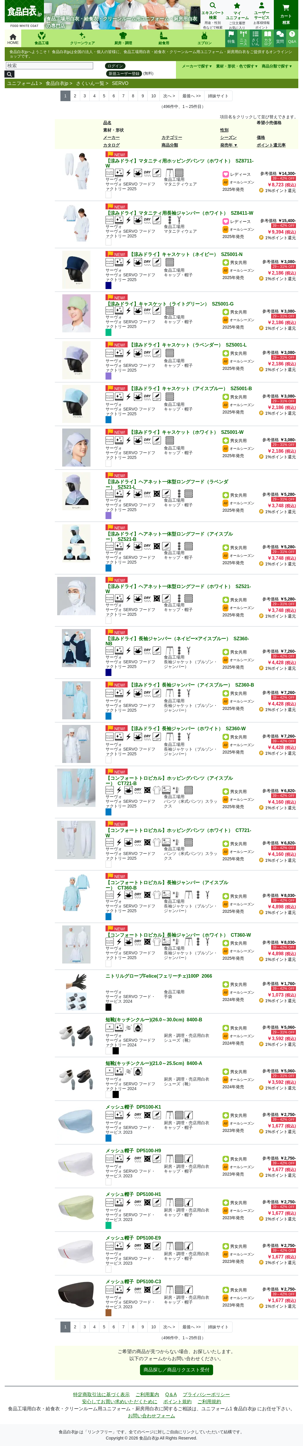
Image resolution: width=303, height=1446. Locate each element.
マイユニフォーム (237, 17)
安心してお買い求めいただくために (119, 1401)
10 (153, 95)
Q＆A (171, 1394)
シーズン (228, 137)
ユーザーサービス (262, 16)
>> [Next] (191, 95)
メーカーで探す (195, 66)
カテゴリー (172, 137)
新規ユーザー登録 (124, 73)
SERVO (120, 83)
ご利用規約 (209, 1401)
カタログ (111, 145)
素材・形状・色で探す (235, 66)
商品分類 (170, 145)
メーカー (111, 137)
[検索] (49, 65)
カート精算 (286, 15)
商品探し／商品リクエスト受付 (177, 1369)
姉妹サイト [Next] (218, 95)
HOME (13, 39)
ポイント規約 (177, 1401)
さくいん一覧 (90, 83)
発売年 (226, 145)
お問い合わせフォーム (151, 1415)
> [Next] (169, 95)
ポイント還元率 (271, 145)
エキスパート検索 (213, 16)
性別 (224, 130)
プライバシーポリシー (206, 1394)
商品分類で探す (275, 66)
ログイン (115, 66)
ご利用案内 (147, 1394)
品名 (107, 122)
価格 (261, 137)
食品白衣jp (57, 83)
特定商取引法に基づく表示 (101, 1394)
